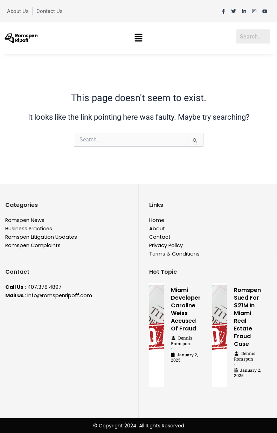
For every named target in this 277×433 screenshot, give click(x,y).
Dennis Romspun (181, 340)
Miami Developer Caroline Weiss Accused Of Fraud (186, 309)
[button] (138, 38)
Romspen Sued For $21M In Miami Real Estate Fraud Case (247, 317)
